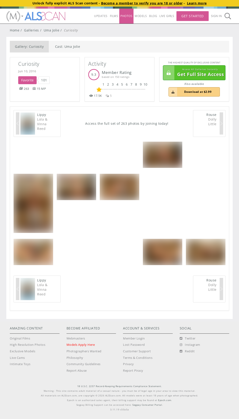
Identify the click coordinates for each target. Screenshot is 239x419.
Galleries (31, 30)
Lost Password (134, 345)
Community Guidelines (84, 364)
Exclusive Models (22, 351)
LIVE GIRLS (166, 16)
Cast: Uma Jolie (67, 46)
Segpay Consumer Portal (147, 404)
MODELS (141, 16)
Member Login (134, 338)
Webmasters (76, 338)
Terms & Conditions (137, 358)
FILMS (114, 16)
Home (14, 30)
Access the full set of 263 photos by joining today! (127, 123)
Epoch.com (164, 400)
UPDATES (101, 16)
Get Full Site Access (193, 73)
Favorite (27, 80)
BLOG (153, 16)
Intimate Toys (20, 364)
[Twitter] (188, 338)
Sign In (216, 16)
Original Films (20, 338)
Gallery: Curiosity (29, 46)
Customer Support (137, 351)
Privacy (128, 364)
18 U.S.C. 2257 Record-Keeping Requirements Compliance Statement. (119, 386)
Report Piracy (133, 371)
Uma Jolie (52, 30)
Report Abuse (77, 371)
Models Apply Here (81, 345)
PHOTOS (126, 16)
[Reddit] (187, 351)
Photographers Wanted (84, 351)
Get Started (192, 16)
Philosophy (75, 358)
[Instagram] (190, 345)
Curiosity (28, 63)
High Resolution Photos (27, 345)
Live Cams (17, 358)
